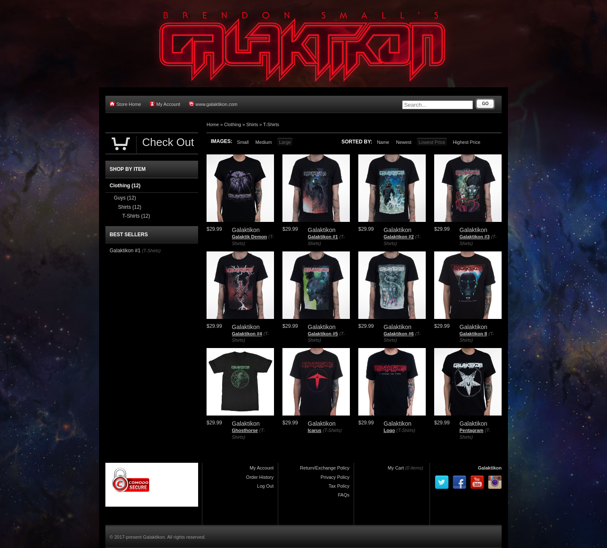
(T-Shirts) (332, 430)
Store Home (125, 104)
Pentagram (471, 430)
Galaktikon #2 (399, 236)
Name (383, 142)
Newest (403, 142)
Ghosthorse (245, 430)
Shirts (252, 124)
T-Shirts (271, 124)
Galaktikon (490, 467)
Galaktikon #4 (247, 333)
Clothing (232, 124)
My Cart (396, 467)
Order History (260, 477)
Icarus (314, 430)
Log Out (265, 486)
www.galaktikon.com (213, 104)
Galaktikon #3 (474, 236)
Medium (263, 142)
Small (243, 142)
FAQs (343, 494)
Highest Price (466, 142)
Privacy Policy (335, 477)
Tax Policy (338, 486)
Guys (125, 198)
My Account (165, 104)
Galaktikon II (473, 333)
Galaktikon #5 (323, 333)
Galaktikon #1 (323, 236)
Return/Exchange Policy (324, 467)
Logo (389, 430)
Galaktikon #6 (399, 333)
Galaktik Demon (249, 236)
